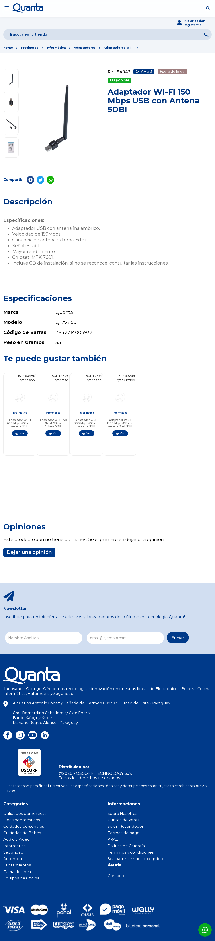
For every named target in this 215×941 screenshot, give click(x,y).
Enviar (157, 638)
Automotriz (14, 858)
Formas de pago (123, 833)
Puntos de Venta (124, 820)
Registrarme (193, 25)
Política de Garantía (126, 846)
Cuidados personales (23, 826)
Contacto (116, 875)
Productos (29, 47)
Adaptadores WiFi (118, 47)
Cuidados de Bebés (22, 833)
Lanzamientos (17, 865)
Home (8, 47)
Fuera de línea (17, 871)
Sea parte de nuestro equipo (135, 858)
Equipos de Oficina (21, 878)
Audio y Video (16, 839)
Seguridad (13, 852)
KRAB (113, 839)
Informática (56, 47)
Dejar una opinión (29, 552)
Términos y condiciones (131, 852)
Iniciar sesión (194, 21)
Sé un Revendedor (125, 826)
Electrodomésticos (21, 820)
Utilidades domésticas (25, 813)
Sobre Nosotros (122, 813)
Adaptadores (85, 47)
